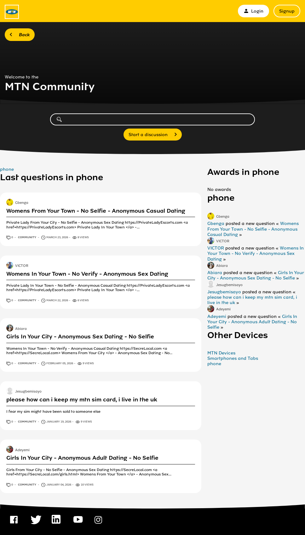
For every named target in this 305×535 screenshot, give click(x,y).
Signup (287, 11)
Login (253, 11)
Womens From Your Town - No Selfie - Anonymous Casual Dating (95, 211)
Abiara (21, 329)
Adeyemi (22, 450)
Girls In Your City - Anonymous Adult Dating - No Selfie (82, 458)
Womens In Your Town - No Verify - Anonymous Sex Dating (87, 274)
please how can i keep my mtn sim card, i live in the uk (81, 399)
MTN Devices (221, 353)
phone (7, 169)
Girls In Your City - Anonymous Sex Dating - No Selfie (80, 336)
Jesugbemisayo (28, 392)
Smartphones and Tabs (232, 358)
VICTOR (21, 266)
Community (27, 237)
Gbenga (21, 203)
